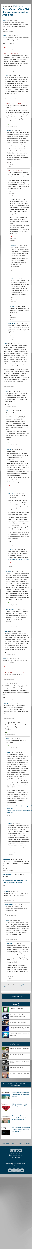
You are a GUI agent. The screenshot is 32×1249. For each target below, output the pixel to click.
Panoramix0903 (7, 874)
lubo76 (12, 306)
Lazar (9, 752)
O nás (20, 1143)
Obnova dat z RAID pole (9, 1083)
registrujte (5, 987)
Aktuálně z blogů (16, 1044)
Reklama (27, 1143)
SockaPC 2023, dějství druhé (16, 1054)
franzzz (6, 343)
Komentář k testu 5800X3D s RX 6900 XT (19, 1073)
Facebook (5, 1143)
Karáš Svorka (8, 672)
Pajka (4, 35)
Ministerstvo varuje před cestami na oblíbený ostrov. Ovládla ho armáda (21, 1094)
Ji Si (12, 278)
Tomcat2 (11, 549)
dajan (4, 20)
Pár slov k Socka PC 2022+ (16, 1067)
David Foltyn (6, 859)
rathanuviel (11, 323)
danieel (4, 658)
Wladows (9, 411)
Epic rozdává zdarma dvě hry (16, 1008)
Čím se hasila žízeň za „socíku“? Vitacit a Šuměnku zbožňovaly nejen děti (20, 1117)
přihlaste (23, 985)
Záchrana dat (26, 1083)
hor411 (6, 703)
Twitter (13, 1143)
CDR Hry (16, 1004)
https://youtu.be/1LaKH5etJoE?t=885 (18, 559)
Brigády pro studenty (16, 1085)
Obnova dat (19, 1083)
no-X (5, 53)
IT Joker (13, 245)
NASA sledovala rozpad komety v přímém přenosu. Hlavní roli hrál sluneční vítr (21, 1129)
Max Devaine (10, 609)
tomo (4, 684)
